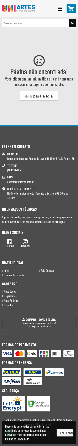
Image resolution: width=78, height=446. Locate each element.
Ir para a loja (39, 96)
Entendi (66, 433)
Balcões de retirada (13, 275)
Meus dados (9, 291)
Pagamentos (9, 296)
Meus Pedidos (10, 301)
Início (6, 271)
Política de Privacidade (17, 439)
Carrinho (7, 305)
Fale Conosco (46, 271)
